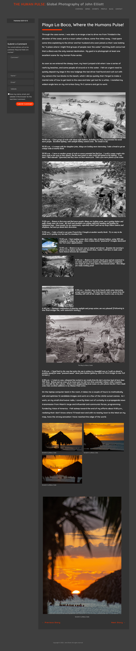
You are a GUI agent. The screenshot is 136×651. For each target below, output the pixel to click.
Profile (104, 9)
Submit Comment (25, 104)
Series (87, 9)
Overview (79, 9)
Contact (119, 9)
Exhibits (95, 9)
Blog (111, 9)
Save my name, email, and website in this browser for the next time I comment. (21, 96)
